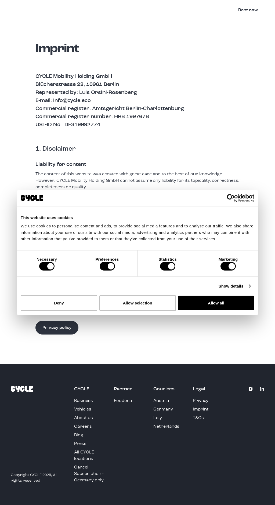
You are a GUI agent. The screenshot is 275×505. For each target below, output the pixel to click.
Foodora (123, 401)
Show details (231, 286)
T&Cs (198, 418)
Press (80, 444)
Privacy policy (56, 328)
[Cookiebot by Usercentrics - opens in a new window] (230, 198)
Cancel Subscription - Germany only (89, 473)
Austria (161, 401)
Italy (157, 418)
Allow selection (137, 303)
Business (192, 10)
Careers (83, 426)
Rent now (248, 10)
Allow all (216, 303)
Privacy (200, 401)
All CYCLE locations (84, 455)
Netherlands (166, 426)
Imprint (200, 409)
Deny (59, 303)
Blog (78, 435)
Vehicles (164, 10)
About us (83, 418)
